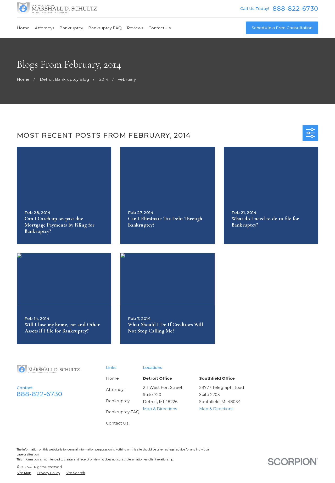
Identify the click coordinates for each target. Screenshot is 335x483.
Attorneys (115, 389)
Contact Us (117, 423)
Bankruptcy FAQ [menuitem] (105, 27)
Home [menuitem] (23, 27)
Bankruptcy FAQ (122, 411)
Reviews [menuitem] (135, 27)
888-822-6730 (295, 9)
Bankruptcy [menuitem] (71, 27)
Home (112, 378)
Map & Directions (160, 408)
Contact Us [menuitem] (159, 27)
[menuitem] (24, 473)
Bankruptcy (118, 400)
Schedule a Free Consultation (282, 27)
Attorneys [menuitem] (44, 27)
